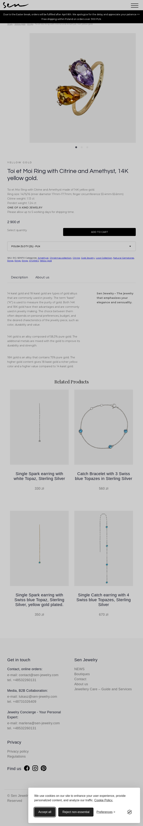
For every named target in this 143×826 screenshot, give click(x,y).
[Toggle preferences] (105, 812)
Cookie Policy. (103, 800)
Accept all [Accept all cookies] (44, 812)
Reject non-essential (75, 812)
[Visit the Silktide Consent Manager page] (129, 812)
